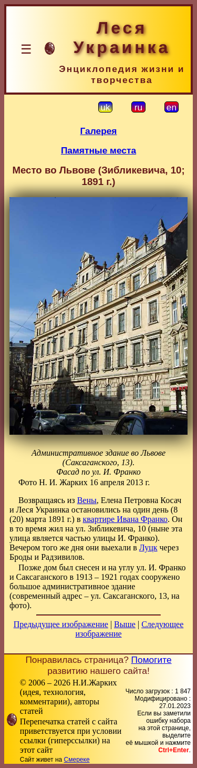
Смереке (77, 759)
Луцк (148, 547)
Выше (125, 624)
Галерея (98, 131)
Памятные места (98, 150)
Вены (87, 500)
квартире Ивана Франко (125, 519)
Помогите (151, 659)
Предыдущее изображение (61, 624)
